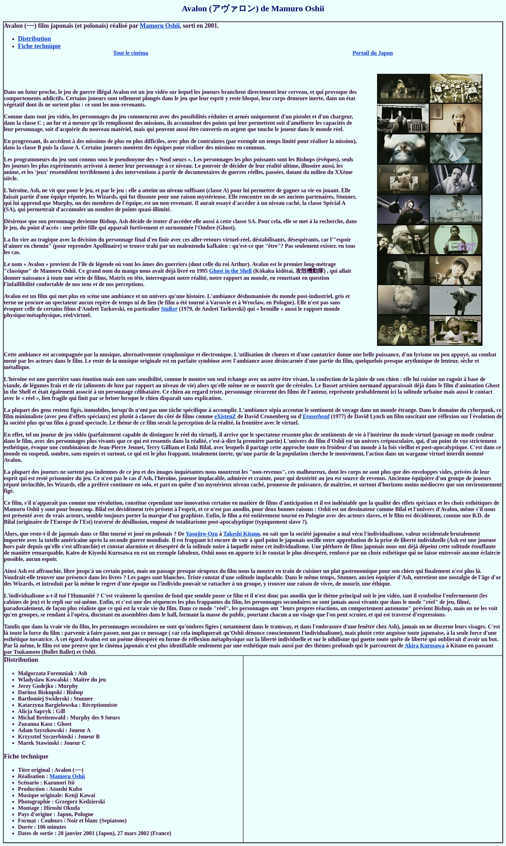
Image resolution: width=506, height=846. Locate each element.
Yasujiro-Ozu (202, 534)
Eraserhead (316, 416)
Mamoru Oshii (160, 25)
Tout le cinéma (130, 53)
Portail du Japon (372, 53)
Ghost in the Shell (230, 271)
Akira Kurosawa (424, 645)
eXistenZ (225, 416)
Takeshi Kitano (241, 534)
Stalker (169, 309)
